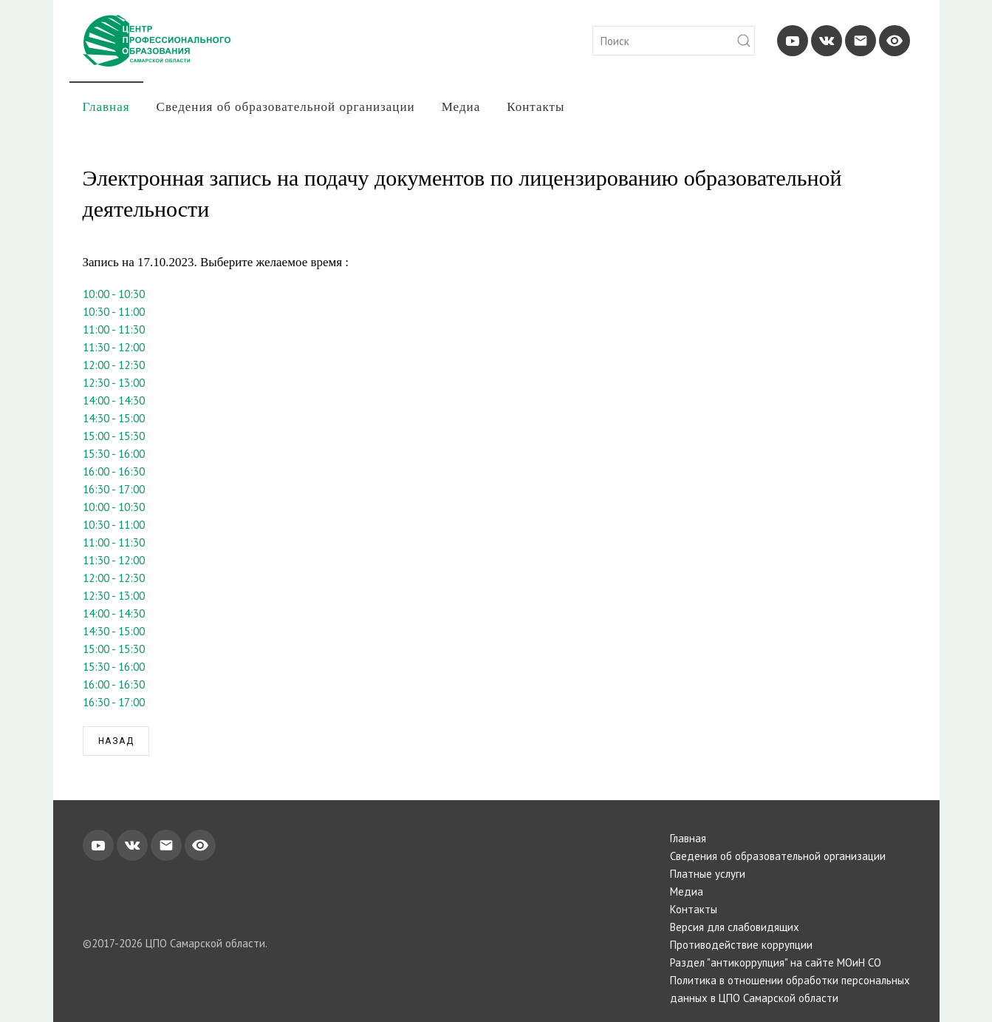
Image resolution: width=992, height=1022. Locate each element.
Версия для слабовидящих (734, 927)
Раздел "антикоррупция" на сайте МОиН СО (775, 962)
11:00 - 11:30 (114, 329)
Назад (116, 741)
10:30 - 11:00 (114, 312)
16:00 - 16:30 (114, 471)
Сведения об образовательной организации (286, 107)
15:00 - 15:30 (114, 436)
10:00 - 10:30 (114, 294)
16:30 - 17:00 (114, 489)
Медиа (461, 107)
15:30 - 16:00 (114, 454)
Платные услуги (707, 874)
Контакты (535, 107)
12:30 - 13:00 (114, 383)
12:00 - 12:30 (114, 365)
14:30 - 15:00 (114, 418)
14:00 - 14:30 (114, 400)
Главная (106, 107)
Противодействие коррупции (741, 945)
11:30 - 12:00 (114, 347)
